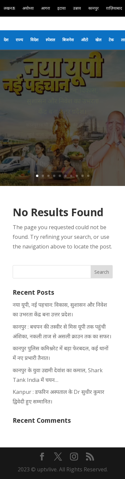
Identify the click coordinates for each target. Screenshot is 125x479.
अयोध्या (28, 8)
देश (6, 40)
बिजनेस (68, 40)
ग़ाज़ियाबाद (114, 8)
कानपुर (93, 8)
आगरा (45, 8)
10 (88, 176)
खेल (98, 40)
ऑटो (84, 40)
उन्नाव (77, 8)
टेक (111, 40)
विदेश (34, 40)
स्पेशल (50, 40)
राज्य (19, 40)
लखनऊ (9, 8)
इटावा (61, 8)
